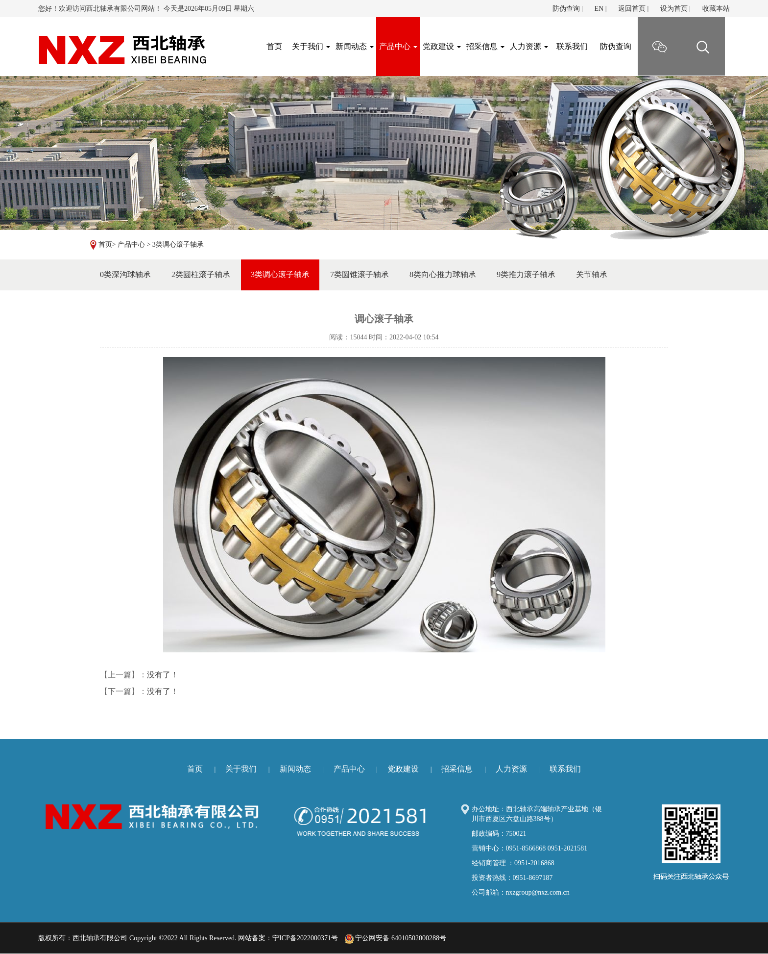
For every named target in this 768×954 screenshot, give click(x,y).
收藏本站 (716, 8)
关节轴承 (591, 274)
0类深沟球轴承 (125, 274)
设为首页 (674, 8)
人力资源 (529, 46)
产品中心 (398, 46)
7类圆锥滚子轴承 (359, 274)
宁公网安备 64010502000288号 (395, 938)
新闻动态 (355, 46)
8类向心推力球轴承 (442, 274)
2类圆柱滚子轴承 (200, 274)
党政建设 (442, 46)
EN (598, 8)
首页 (105, 244)
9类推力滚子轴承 (526, 274)
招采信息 (485, 46)
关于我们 (311, 46)
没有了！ (162, 674)
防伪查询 (566, 8)
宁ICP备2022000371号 (305, 938)
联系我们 (572, 46)
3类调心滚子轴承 (178, 244)
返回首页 (632, 8)
